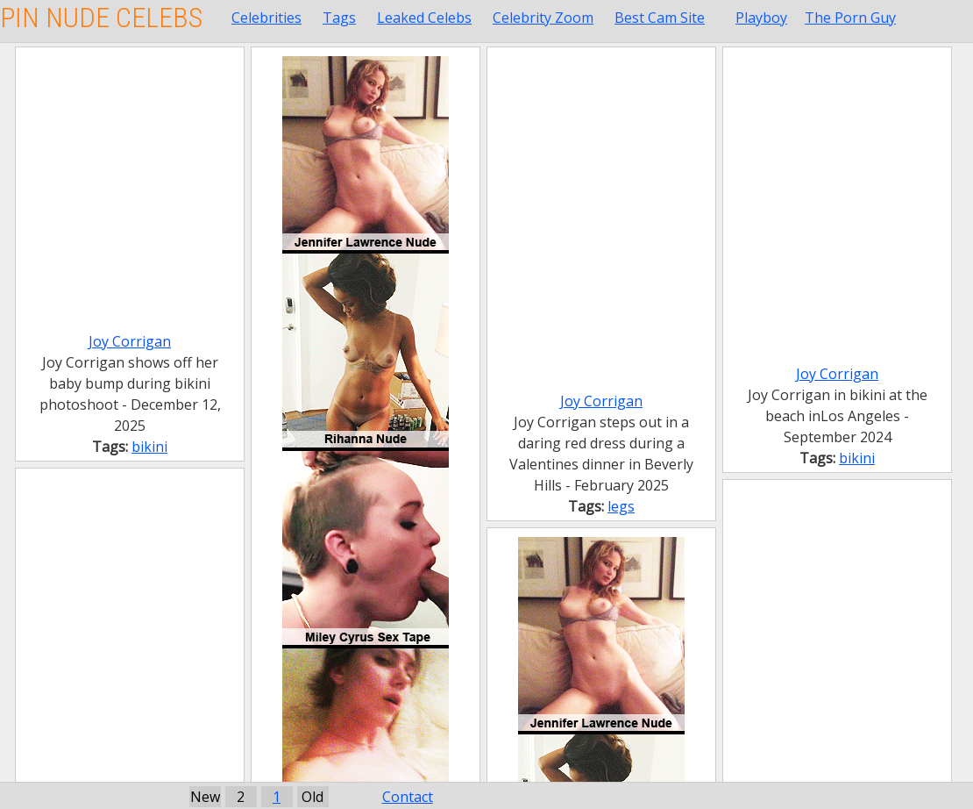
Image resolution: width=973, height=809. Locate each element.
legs (621, 506)
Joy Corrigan (130, 341)
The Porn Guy (850, 17)
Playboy (761, 17)
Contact (407, 796)
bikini (149, 446)
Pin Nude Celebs (101, 17)
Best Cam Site (659, 17)
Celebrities (266, 17)
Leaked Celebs (424, 17)
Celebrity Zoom (543, 17)
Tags (339, 17)
